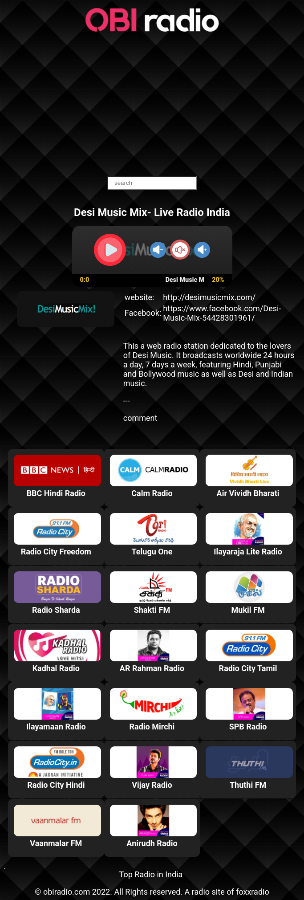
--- (126, 400)
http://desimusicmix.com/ (209, 297)
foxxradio (252, 891)
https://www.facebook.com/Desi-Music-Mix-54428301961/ (222, 313)
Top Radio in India (151, 874)
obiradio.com (66, 891)
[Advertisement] (152, 104)
